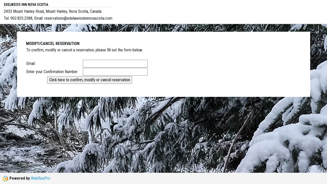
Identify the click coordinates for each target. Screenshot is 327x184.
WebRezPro (40, 178)
